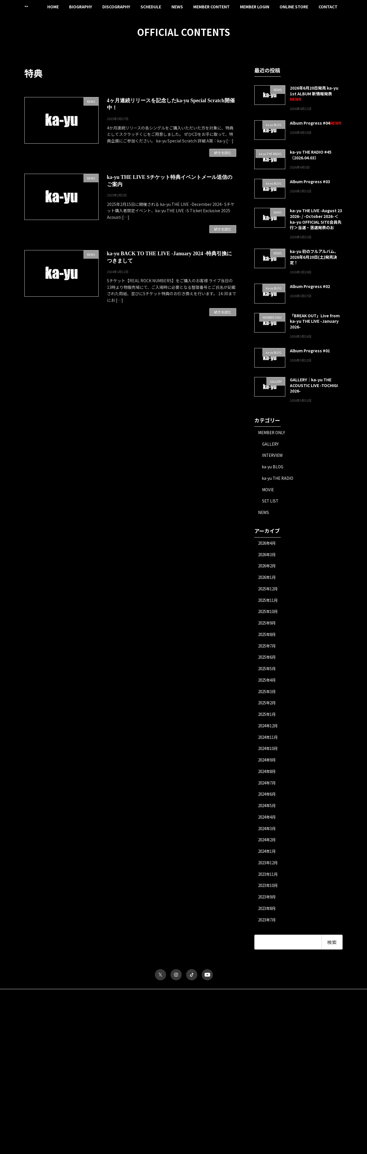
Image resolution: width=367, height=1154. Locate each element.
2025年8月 (268, 638)
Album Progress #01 (310, 350)
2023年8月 (268, 918)
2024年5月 (268, 813)
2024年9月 (268, 766)
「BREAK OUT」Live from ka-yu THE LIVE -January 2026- (315, 320)
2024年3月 (268, 836)
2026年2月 (268, 568)
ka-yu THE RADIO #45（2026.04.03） (310, 155)
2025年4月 (268, 685)
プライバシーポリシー (82, 1004)
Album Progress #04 (310, 123)
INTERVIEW (273, 456)
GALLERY (271, 444)
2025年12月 (269, 591)
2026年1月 (268, 580)
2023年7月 (268, 929)
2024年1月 (268, 860)
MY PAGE (249, 1081)
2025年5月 (268, 673)
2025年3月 (268, 696)
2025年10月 (269, 615)
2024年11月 (269, 743)
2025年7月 (268, 650)
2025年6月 (268, 661)
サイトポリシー (42, 1004)
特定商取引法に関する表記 (132, 1004)
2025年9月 (268, 626)
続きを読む (222, 152)
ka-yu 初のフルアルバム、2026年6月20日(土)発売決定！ (314, 256)
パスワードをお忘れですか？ (46, 1120)
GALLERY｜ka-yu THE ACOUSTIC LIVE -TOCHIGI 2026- (314, 385)
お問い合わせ (174, 1004)
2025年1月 (268, 720)
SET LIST (271, 502)
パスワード (33, 1067)
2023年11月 (269, 883)
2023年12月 (269, 871)
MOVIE (268, 491)
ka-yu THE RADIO (278, 479)
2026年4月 (268, 545)
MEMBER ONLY (272, 432)
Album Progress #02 (310, 286)
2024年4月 (268, 825)
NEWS (264, 514)
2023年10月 (269, 895)
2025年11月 (269, 603)
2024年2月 (268, 848)
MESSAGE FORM (255, 1075)
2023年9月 (268, 906)
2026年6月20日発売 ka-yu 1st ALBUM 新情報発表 (314, 90)
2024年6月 (268, 801)
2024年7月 (268, 789)
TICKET (247, 1040)
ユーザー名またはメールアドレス (50, 1042)
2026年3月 (268, 556)
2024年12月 (269, 731)
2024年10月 (269, 754)
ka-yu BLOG (273, 467)
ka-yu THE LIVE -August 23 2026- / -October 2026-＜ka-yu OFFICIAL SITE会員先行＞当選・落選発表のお (316, 219)
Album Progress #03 (310, 181)
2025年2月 (268, 708)
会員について (34, 1125)
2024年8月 (268, 778)
